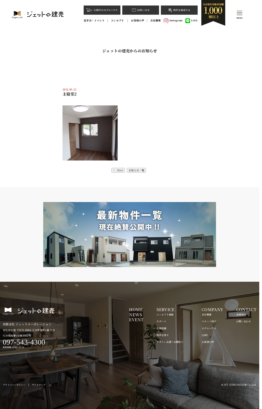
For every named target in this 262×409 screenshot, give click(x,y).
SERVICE (165, 309)
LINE (191, 20)
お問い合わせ (243, 321)
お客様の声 (137, 20)
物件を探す (162, 335)
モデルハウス (209, 328)
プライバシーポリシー (14, 384)
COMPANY (212, 309)
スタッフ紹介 (209, 321)
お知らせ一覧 (136, 170)
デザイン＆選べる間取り (169, 342)
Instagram (173, 20)
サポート (161, 321)
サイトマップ (38, 384)
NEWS (135, 314)
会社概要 (155, 20)
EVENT (136, 319)
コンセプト (118, 20)
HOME (135, 309)
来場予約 (241, 314)
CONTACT (246, 309)
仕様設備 (161, 328)
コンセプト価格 (165, 314)
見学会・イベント (94, 20)
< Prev (118, 170)
